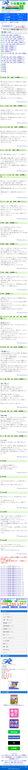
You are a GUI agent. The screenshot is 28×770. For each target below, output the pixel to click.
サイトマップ (22, 764)
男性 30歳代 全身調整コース (9, 46)
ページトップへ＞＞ (22, 101)
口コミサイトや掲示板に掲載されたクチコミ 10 (12, 582)
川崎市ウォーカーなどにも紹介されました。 (14, 705)
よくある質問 (7, 17)
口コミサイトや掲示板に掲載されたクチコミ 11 (12, 584)
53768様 (4, 64)
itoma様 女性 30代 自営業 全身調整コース (13, 60)
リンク (4, 652)
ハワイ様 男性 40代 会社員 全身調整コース (13, 58)
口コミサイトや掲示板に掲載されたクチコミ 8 (12, 579)
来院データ (5, 643)
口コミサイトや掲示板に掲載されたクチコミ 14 (12, 590)
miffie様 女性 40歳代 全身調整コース (11, 35)
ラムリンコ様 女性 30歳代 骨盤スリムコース (13, 44)
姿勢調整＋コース (7, 628)
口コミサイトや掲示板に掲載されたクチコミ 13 (12, 588)
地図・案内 (7, 19)
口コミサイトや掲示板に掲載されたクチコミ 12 (12, 586)
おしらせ (7, 14)
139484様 (4, 67)
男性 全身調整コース (7, 51)
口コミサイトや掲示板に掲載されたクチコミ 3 (12, 570)
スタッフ (20, 17)
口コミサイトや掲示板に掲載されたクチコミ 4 (12, 571)
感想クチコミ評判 (14, 22)
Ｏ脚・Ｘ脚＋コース (7, 620)
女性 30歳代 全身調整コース (9, 49)
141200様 (4, 69)
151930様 (4, 71)
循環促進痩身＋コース (8, 631)
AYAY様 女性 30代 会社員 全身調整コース (13, 57)
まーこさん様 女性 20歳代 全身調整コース (13, 36)
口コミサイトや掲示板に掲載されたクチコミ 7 (12, 577)
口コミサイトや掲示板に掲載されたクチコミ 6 (12, 575)
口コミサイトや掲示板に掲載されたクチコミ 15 (12, 591)
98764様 (4, 66)
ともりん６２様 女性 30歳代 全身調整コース (13, 38)
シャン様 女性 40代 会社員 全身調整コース (13, 62)
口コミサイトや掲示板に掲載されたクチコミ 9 (12, 580)
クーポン (20, 19)
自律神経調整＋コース (8, 625)
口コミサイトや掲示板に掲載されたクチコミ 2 (12, 568)
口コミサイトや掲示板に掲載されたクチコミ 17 (12, 595)
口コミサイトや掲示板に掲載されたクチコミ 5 (12, 573)
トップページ (4, 22)
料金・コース (20, 14)
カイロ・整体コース (7, 617)
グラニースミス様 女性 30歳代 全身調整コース (14, 42)
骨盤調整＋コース (7, 623)
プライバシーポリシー (8, 764)
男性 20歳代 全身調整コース (9, 47)
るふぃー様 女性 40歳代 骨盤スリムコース (13, 40)
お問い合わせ (6, 649)
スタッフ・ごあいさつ (8, 637)
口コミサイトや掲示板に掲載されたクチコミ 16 (12, 593)
